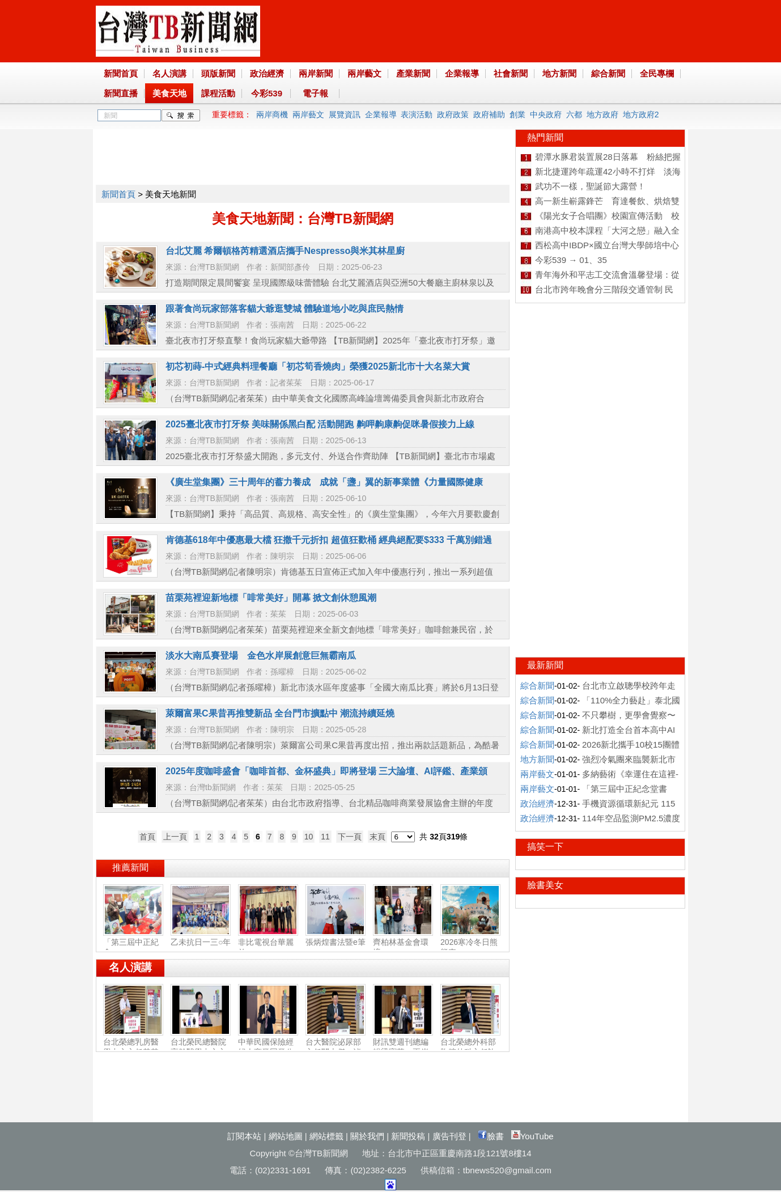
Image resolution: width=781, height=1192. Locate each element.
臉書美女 (545, 885)
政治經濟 (267, 73)
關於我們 (367, 1136)
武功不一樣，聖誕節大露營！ (590, 186)
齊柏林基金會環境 (403, 942)
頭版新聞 (218, 73)
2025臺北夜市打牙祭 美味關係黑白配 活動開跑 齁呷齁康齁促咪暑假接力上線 (319, 424)
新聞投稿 (408, 1136)
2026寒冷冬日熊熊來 (470, 942)
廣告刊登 (449, 1136)
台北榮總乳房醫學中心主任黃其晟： (133, 1047)
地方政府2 (641, 114)
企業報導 (462, 73)
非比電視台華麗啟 (268, 942)
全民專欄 (657, 73)
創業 (517, 114)
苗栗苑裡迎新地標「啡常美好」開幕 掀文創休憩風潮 (270, 598)
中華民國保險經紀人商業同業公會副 (268, 1047)
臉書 (491, 1136)
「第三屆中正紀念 (133, 942)
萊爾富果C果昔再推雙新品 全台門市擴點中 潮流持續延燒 (279, 713)
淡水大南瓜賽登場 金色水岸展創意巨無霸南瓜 (260, 655)
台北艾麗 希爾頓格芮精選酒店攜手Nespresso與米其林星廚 (285, 251)
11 (325, 836)
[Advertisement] (302, 154)
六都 (574, 114)
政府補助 (489, 114)
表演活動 (416, 114)
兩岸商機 (272, 114)
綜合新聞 (608, 73)
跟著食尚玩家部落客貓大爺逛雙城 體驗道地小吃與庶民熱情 (284, 308)
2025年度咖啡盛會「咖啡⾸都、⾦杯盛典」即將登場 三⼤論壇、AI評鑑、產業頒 (326, 771)
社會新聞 (511, 73)
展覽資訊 (344, 114)
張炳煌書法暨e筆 (335, 937)
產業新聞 (413, 73)
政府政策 (453, 114)
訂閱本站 (244, 1136)
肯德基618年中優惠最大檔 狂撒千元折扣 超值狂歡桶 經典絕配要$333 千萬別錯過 (328, 540)
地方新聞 (559, 73)
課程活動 (218, 93)
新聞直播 (121, 93)
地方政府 (602, 114)
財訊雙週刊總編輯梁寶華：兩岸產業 (403, 1047)
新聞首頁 (121, 73)
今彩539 (266, 93)
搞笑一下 (545, 846)
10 (308, 836)
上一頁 (175, 836)
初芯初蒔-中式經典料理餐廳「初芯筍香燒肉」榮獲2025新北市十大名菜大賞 (317, 366)
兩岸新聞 (316, 73)
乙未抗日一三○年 (201, 937)
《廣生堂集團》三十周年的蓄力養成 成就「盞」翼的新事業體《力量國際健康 (324, 482)
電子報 (315, 93)
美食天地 (169, 93)
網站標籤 (326, 1136)
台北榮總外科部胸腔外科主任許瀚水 (470, 1047)
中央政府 (546, 114)
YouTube (532, 1136)
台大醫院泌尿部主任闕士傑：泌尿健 (335, 1047)
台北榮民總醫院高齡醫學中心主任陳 (201, 1047)
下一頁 (350, 836)
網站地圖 (286, 1136)
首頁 (147, 836)
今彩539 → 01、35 (571, 260)
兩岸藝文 (364, 73)
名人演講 (169, 73)
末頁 (377, 836)
